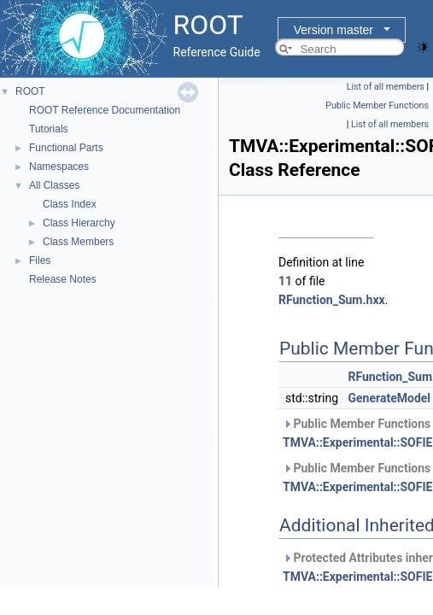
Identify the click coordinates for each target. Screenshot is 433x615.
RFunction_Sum (390, 377)
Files (39, 260)
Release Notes (63, 279)
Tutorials (48, 129)
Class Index (70, 204)
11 (285, 281)
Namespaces (59, 167)
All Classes (54, 185)
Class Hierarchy (79, 223)
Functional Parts (66, 148)
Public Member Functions (377, 105)
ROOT (30, 91)
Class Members (78, 242)
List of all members (385, 86)
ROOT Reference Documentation (104, 110)
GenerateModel (389, 398)
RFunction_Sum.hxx (331, 300)
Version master (333, 30)
